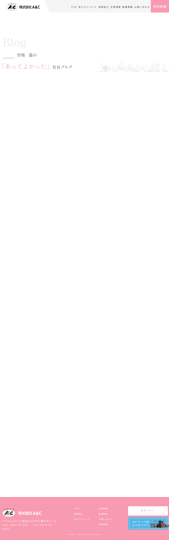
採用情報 (160, 6)
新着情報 (127, 7)
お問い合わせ (142, 7)
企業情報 (115, 7)
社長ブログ (147, 510)
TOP (74, 7)
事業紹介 (103, 7)
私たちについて (88, 7)
